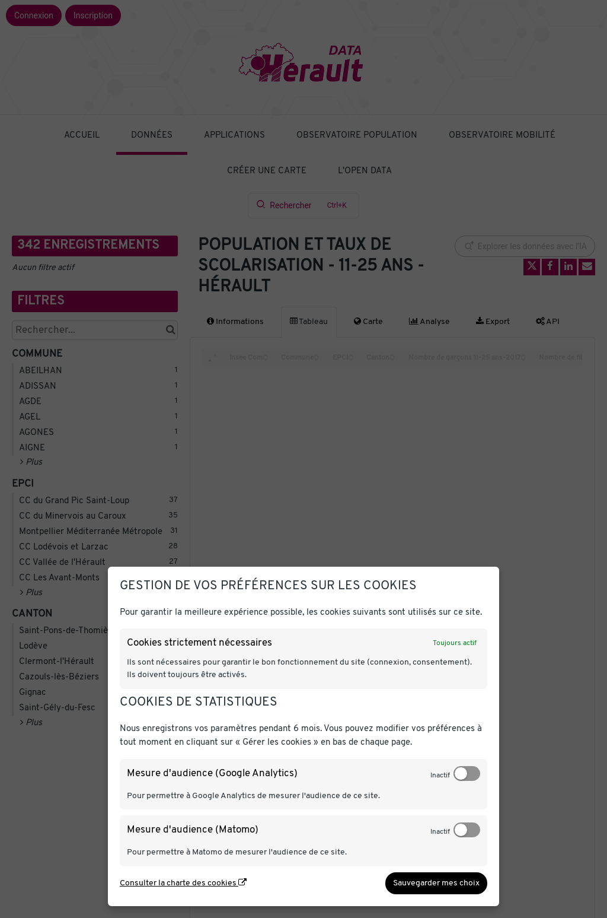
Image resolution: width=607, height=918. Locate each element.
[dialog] (303, 736)
